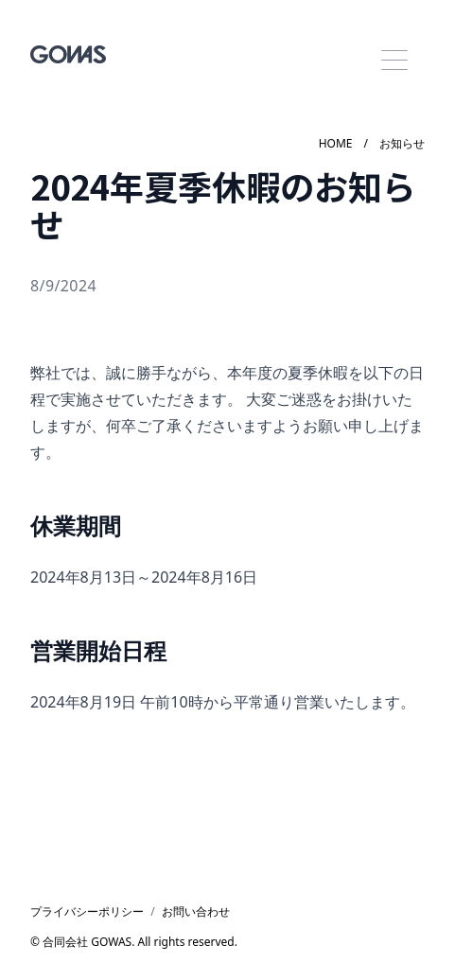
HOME (336, 143)
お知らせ (402, 143)
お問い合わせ (196, 911)
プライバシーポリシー (87, 911)
